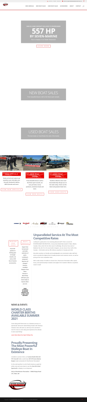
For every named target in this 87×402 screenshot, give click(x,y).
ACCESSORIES (64, 6)
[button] (17, 223)
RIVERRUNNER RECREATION (17, 399)
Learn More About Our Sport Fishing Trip (22, 335)
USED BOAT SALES (53, 6)
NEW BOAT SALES (41, 6)
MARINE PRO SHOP (13, 243)
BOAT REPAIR (25, 242)
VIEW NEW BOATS (35, 194)
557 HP (43, 31)
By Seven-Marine (43, 36)
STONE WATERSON (33, 399)
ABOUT (72, 6)
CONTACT (78, 6)
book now (48, 69)
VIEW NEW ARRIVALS (11, 189)
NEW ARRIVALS (29, 6)
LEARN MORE (43, 46)
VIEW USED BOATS (58, 192)
